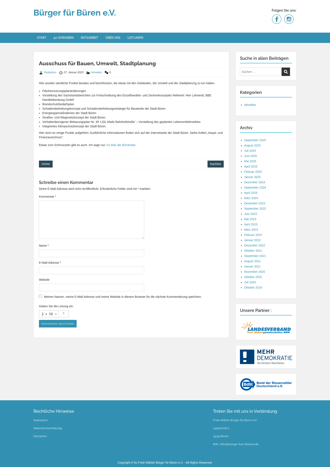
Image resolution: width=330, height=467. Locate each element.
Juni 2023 (250, 214)
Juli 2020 (250, 282)
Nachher (215, 164)
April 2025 (250, 166)
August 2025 (252, 145)
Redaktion (50, 72)
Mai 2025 (250, 161)
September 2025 (255, 140)
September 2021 (255, 256)
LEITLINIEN (135, 37)
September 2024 (255, 187)
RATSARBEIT (89, 37)
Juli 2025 (250, 150)
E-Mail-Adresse (50, 262)
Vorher (45, 164)
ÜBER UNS (112, 37)
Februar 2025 (253, 171)
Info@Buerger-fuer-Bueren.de (239, 444)
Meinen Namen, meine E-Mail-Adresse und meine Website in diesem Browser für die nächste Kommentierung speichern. (123, 296)
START (41, 37)
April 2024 (250, 192)
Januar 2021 (252, 266)
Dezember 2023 (254, 203)
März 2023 (251, 229)
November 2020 (254, 271)
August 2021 (252, 261)
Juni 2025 (250, 156)
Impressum (40, 420)
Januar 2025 (252, 177)
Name (44, 245)
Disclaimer (40, 436)
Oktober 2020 (253, 277)
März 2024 (251, 198)
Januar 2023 (252, 240)
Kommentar (47, 196)
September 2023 (255, 208)
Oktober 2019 (253, 287)
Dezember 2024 (254, 182)
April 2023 (250, 224)
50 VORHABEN (63, 37)
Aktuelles (96, 72)
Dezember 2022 (254, 245)
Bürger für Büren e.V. (74, 12)
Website (44, 279)
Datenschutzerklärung (47, 428)
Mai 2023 (250, 219)
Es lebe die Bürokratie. (121, 145)
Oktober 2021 (253, 250)
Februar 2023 (253, 235)
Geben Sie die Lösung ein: (56, 306)
